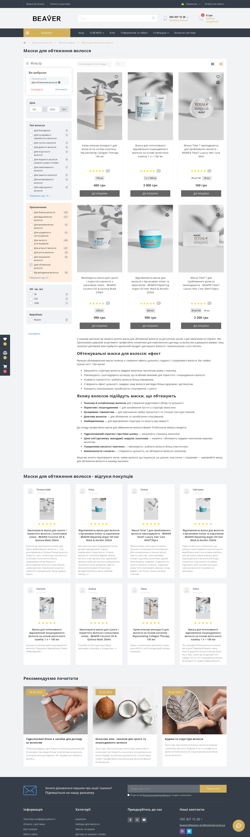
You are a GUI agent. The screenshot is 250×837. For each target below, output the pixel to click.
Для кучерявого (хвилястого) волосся (45, 136)
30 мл (207, 178)
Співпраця (161, 32)
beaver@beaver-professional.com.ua (202, 825)
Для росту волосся (44, 252)
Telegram (189, 831)
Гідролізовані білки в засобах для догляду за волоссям (54, 740)
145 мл (99, 178)
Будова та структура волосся (184, 739)
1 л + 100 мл (150, 178)
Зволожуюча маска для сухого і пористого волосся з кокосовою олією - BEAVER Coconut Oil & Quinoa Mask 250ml (99, 285)
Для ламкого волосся (45, 175)
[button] (5, 369)
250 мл (99, 310)
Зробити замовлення (212, 20)
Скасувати (37, 89)
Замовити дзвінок (178, 19)
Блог (112, 32)
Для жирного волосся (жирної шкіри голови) (46, 161)
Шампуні (81, 819)
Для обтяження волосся (42, 266)
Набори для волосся (87, 824)
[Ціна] (36, 109)
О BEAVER (97, 32)
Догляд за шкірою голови (91, 834)
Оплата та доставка (60, 3)
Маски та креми (67, 42)
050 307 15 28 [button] (191, 819)
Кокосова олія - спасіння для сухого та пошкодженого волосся (120, 740)
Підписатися (213, 788)
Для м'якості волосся (45, 248)
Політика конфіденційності (156, 795)
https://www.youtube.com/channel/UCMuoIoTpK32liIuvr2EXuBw (144, 820)
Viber (182, 831)
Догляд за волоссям (42, 42)
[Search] (153, 18)
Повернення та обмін (134, 32)
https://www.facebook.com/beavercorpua (130, 820)
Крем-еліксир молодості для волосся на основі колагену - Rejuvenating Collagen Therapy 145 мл (151, 634)
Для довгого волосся (45, 147)
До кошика (99, 193)
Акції (81, 32)
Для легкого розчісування (41, 242)
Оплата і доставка (34, 824)
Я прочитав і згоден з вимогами (160, 795)
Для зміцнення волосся (42, 258)
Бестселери (30, 829)
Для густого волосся (45, 142)
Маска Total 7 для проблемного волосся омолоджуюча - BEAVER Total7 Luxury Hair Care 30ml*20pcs (151, 535)
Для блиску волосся (44, 212)
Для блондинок (42, 130)
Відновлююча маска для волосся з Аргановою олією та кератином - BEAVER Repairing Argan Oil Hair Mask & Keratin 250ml (150, 285)
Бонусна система (185, 32)
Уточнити (61, 89)
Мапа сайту (30, 834)
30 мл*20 (196, 178)
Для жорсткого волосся (42, 153)
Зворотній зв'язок (35, 3)
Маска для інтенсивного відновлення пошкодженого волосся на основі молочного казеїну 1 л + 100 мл (46, 634)
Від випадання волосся (46, 272)
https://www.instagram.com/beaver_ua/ (137, 820)
